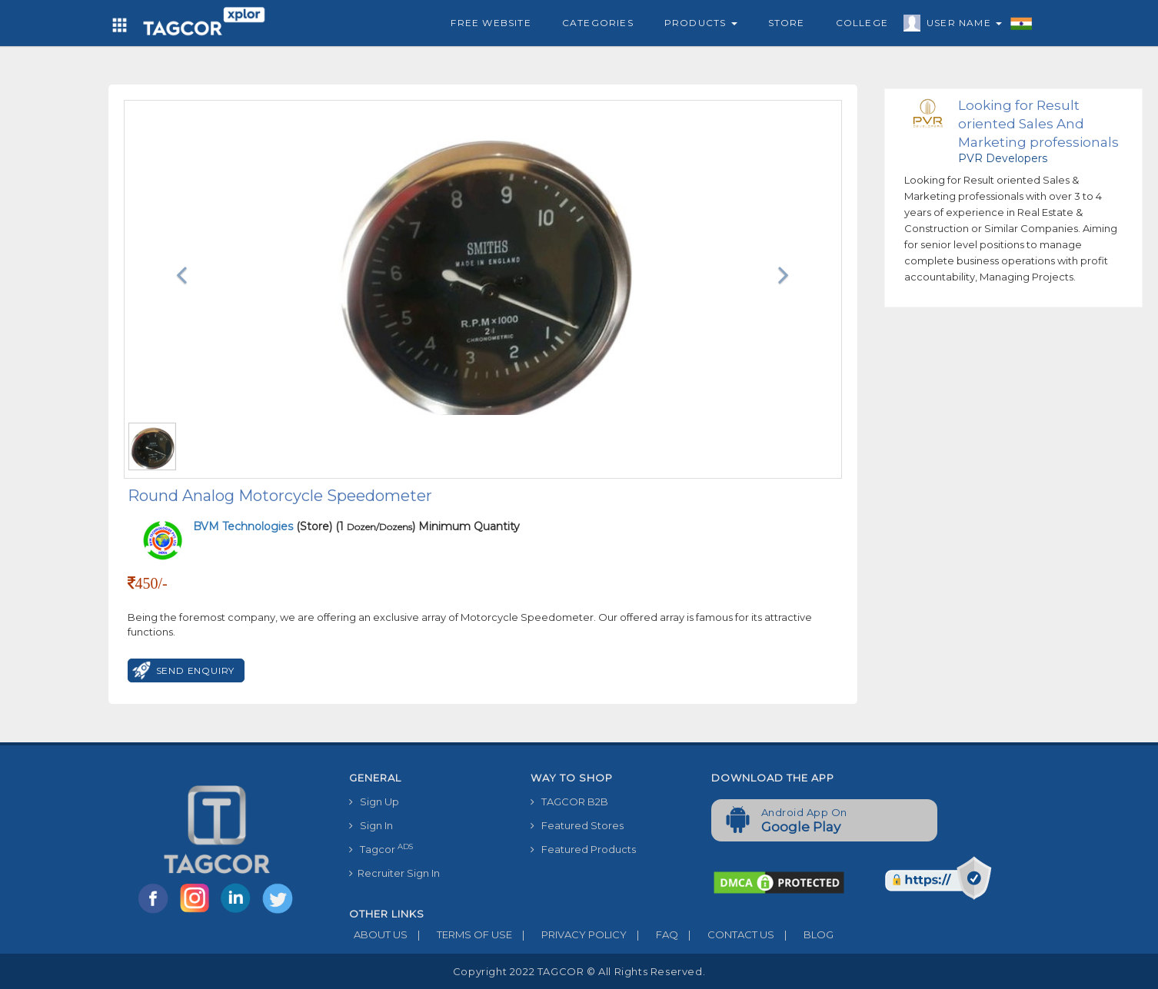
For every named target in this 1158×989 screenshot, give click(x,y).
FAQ (652, 934)
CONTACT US (726, 934)
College (862, 22)
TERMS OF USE (460, 934)
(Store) (262, 526)
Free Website (491, 22)
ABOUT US (378, 934)
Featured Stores (577, 825)
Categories (598, 22)
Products (700, 22)
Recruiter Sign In (394, 873)
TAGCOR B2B (569, 801)
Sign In (371, 825)
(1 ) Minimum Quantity (427, 526)
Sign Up (374, 801)
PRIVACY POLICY (569, 934)
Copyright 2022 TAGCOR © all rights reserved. (579, 971)
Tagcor (381, 848)
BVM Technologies (244, 526)
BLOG (804, 934)
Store (786, 22)
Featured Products (583, 849)
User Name (960, 25)
